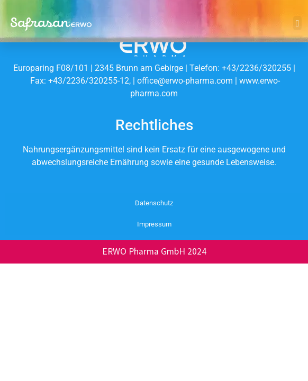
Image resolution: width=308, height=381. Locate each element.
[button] (297, 23)
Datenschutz (154, 203)
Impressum (154, 224)
